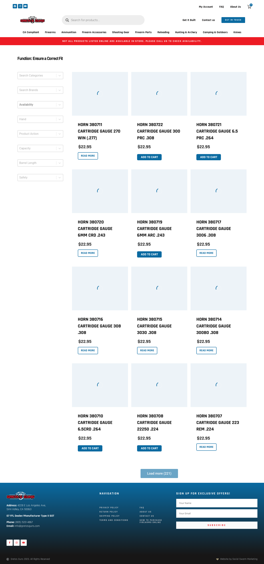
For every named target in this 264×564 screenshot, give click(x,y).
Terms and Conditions (113, 520)
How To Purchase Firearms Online (151, 521)
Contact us (208, 20)
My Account (206, 7)
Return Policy (108, 511)
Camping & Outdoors (215, 32)
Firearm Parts (143, 32)
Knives (237, 32)
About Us (235, 7)
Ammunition (68, 32)
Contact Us (147, 516)
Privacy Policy (109, 507)
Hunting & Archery (186, 32)
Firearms (50, 32)
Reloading (163, 32)
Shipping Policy (109, 516)
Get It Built (189, 20)
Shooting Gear (120, 32)
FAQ (221, 7)
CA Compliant (31, 32)
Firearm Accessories (94, 32)
